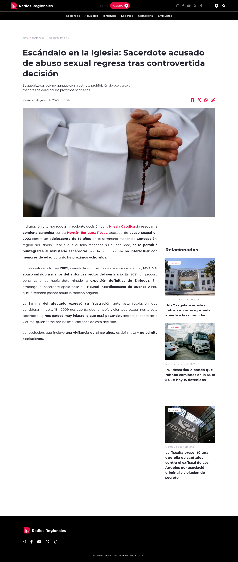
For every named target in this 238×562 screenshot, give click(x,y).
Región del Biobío (57, 38)
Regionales (73, 15)
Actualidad (91, 15)
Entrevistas (165, 15)
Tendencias (109, 15)
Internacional (145, 15)
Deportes (127, 15)
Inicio (25, 38)
